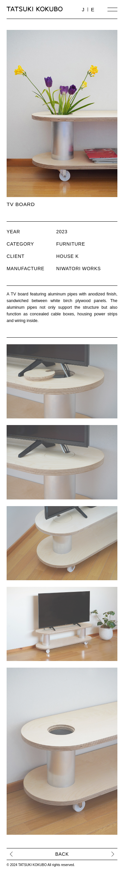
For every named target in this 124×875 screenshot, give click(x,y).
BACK (62, 854)
